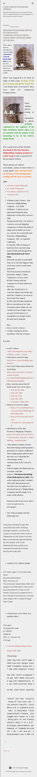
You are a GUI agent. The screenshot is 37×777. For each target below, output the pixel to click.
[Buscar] (33, 3)
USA (8, 751)
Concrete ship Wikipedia (17, 185)
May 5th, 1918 (16, 396)
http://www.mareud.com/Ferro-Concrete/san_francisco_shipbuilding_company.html (20, 437)
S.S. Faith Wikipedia (15, 188)
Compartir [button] (6, 25)
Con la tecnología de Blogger (18, 768)
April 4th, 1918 (16, 393)
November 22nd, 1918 (19, 402)
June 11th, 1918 (17, 399)
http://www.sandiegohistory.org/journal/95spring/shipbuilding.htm (22, 411)
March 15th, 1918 (17, 390)
